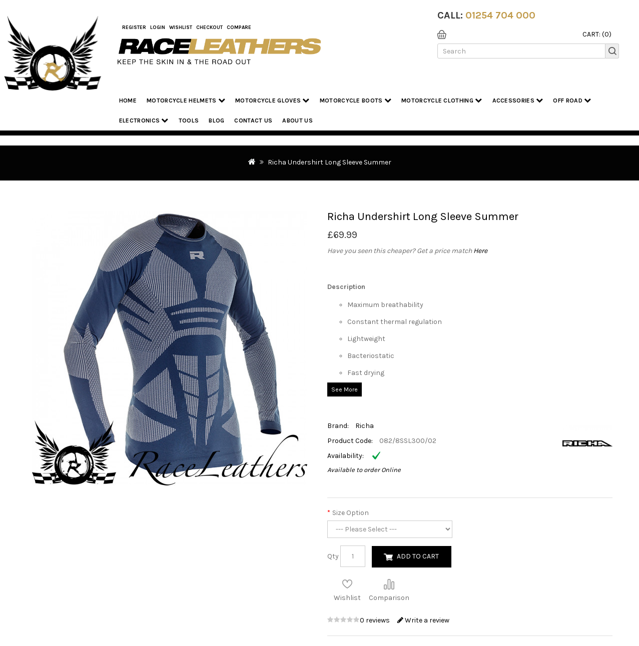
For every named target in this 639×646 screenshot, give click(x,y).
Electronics (144, 120)
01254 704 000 (500, 15)
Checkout (209, 27)
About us (297, 120)
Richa (364, 426)
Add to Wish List (347, 584)
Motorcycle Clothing (441, 100)
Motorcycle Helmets (186, 100)
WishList (180, 27)
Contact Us (253, 120)
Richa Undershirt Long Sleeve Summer (329, 162)
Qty (333, 556)
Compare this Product (389, 584)
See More (344, 389)
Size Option (350, 512)
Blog (216, 120)
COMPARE (239, 27)
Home (128, 100)
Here (480, 250)
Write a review (423, 620)
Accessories (517, 100)
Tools (189, 120)
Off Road (572, 100)
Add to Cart (418, 556)
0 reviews (375, 620)
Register (134, 27)
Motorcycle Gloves (272, 100)
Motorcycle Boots (355, 100)
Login (157, 27)
